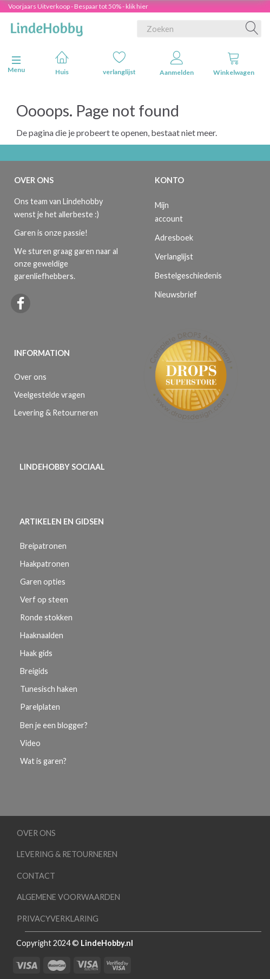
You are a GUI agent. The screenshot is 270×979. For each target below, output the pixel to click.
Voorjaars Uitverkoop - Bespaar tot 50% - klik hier (78, 6)
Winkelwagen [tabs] (233, 63)
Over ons (30, 376)
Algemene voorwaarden (68, 897)
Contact (36, 875)
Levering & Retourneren (56, 412)
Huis (62, 63)
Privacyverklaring (57, 918)
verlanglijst (119, 63)
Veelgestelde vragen (49, 394)
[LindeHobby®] (46, 26)
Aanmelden (177, 63)
